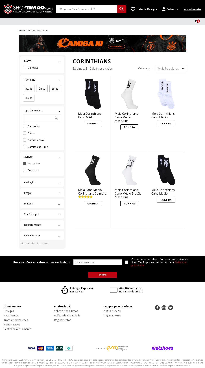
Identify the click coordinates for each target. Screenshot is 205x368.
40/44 (28, 98)
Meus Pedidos (12, 324)
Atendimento (192, 9)
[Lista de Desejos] (144, 9)
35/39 (55, 88)
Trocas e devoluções (16, 320)
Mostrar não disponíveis (34, 243)
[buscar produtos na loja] (121, 9)
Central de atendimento (17, 329)
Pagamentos (11, 315)
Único (42, 88)
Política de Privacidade (67, 315)
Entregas (9, 311)
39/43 (28, 88)
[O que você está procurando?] (91, 9)
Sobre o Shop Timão (66, 311)
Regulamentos (62, 320)
